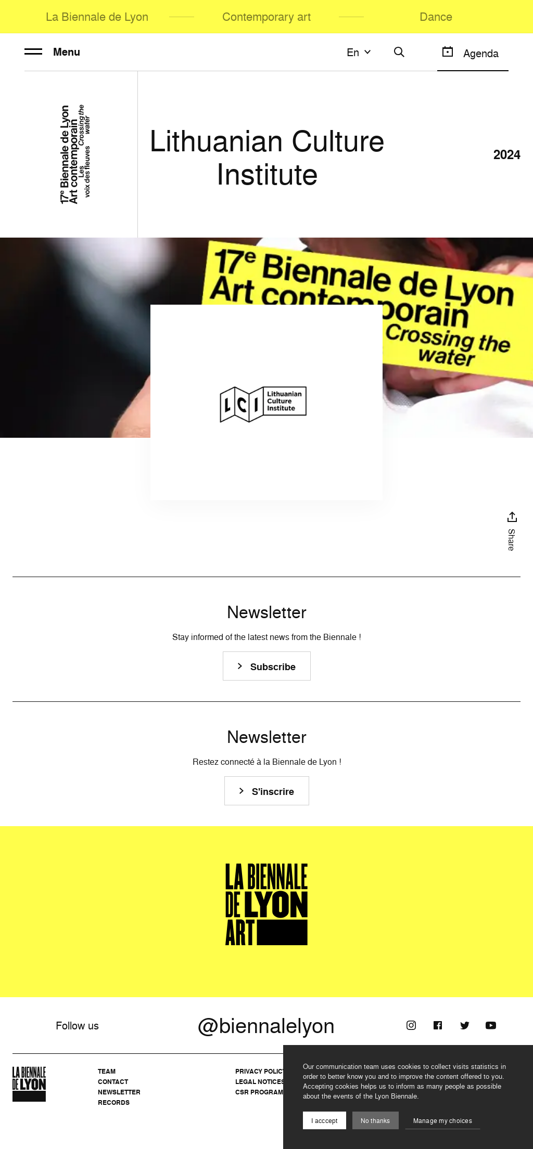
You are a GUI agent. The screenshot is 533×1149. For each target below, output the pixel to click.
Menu (52, 52)
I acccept (324, 1120)
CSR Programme (264, 1092)
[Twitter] (464, 1025)
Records (114, 1102)
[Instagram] (411, 1025)
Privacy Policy (260, 1071)
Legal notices (260, 1081)
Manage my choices (442, 1120)
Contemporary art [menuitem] (266, 16)
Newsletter (119, 1092)
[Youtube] (491, 1025)
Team (107, 1071)
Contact (113, 1081)
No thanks (375, 1120)
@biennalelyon (266, 1025)
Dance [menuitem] (436, 16)
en (360, 52)
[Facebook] (437, 1025)
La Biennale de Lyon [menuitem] (97, 16)
